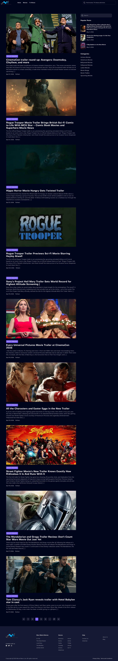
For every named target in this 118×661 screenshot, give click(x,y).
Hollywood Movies (87, 65)
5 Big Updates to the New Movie (96, 44)
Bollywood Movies (86, 62)
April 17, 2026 (10, 551)
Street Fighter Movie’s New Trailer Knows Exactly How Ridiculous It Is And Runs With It (38, 472)
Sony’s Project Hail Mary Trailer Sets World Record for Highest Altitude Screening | (38, 283)
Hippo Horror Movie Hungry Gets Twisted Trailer (35, 190)
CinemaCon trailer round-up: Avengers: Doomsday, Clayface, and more (36, 61)
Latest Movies (85, 68)
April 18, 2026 (10, 294)
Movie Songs (85, 70)
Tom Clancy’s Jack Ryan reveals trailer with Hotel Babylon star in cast (40, 601)
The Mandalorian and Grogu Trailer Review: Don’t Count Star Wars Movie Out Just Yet (39, 538)
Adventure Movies (86, 60)
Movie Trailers (12, 56)
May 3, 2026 (90, 32)
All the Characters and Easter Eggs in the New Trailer (37, 408)
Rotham (17, 74)
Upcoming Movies (86, 75)
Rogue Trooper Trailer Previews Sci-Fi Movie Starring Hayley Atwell (38, 255)
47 (54, 619)
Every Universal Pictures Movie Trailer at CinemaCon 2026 (37, 346)
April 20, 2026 (10, 268)
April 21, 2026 (10, 74)
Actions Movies (86, 57)
